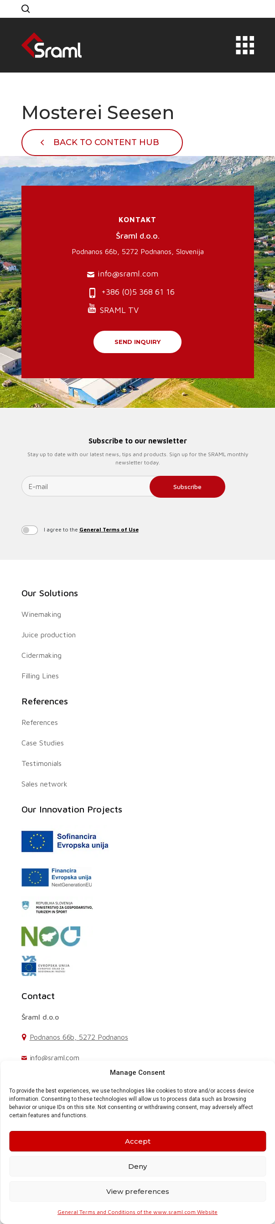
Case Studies (42, 743)
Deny (137, 1166)
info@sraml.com (122, 274)
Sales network (44, 784)
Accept (137, 1141)
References (44, 701)
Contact (38, 995)
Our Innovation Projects (71, 809)
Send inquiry (137, 341)
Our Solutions (49, 593)
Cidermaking (41, 655)
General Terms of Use (109, 529)
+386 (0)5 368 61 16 (131, 292)
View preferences (137, 1191)
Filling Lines (40, 676)
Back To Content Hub (106, 142)
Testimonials (41, 763)
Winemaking (41, 614)
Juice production (48, 634)
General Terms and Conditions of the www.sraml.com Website (137, 1211)
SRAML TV (113, 309)
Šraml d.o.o (40, 1017)
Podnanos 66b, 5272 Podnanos (79, 1037)
